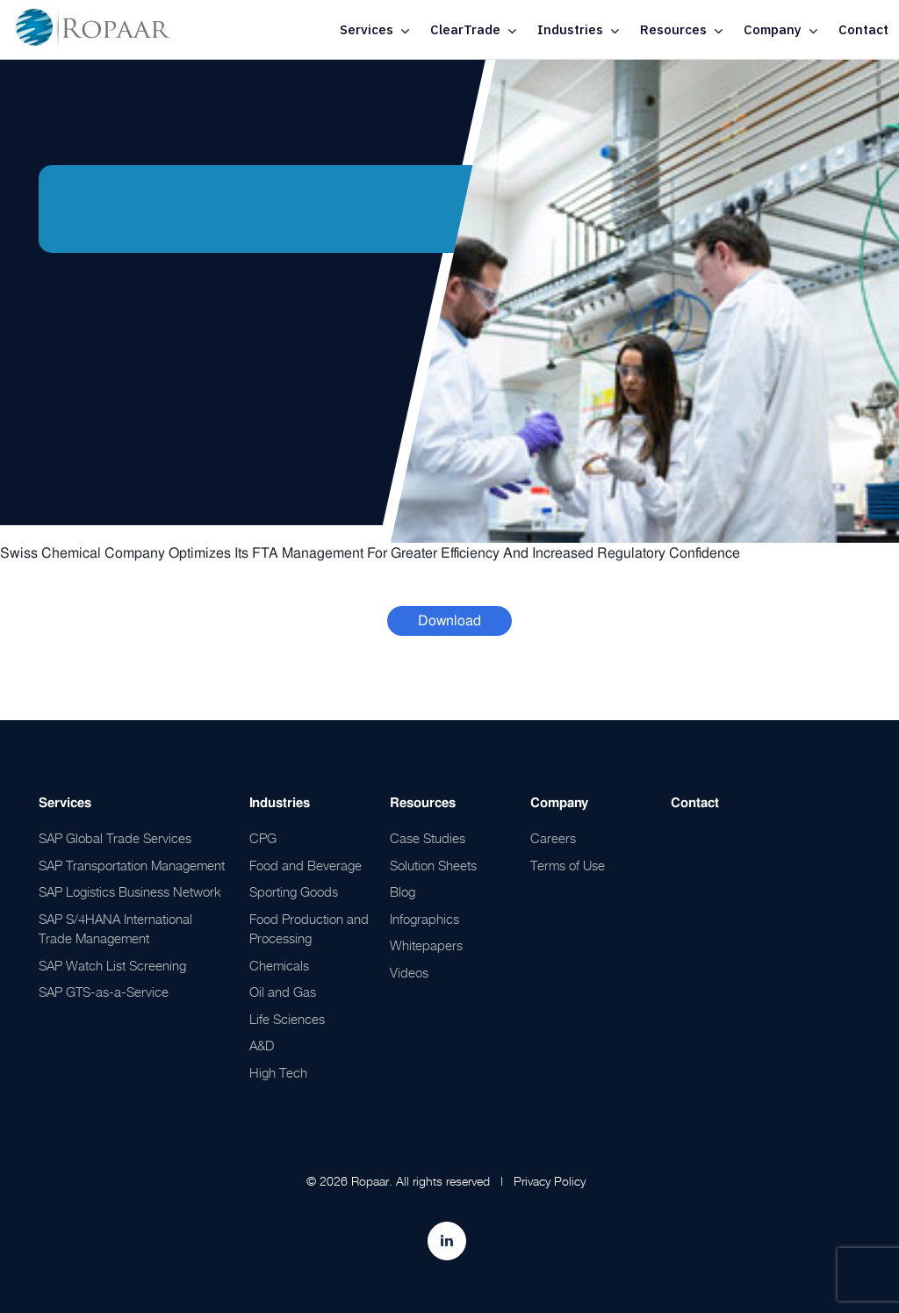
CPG (263, 838)
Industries (570, 29)
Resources (673, 29)
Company (773, 29)
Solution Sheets (433, 865)
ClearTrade (465, 29)
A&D (261, 1045)
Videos (409, 972)
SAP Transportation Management (132, 865)
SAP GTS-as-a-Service (104, 991)
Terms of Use (567, 865)
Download (449, 620)
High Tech (278, 1072)
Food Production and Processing (309, 929)
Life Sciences (287, 1019)
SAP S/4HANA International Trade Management (115, 929)
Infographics (424, 919)
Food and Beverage (305, 865)
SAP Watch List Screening (112, 965)
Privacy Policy (550, 1180)
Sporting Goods (293, 891)
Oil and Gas (282, 991)
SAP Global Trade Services (115, 838)
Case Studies (427, 838)
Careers (553, 838)
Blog (402, 891)
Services (366, 29)
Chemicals (279, 965)
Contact (863, 29)
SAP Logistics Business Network (130, 891)
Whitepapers (426, 945)
